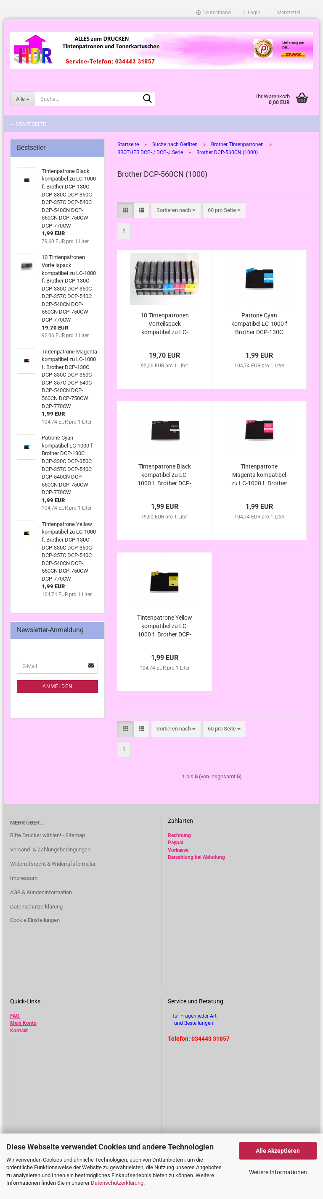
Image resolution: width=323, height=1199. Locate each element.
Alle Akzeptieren (278, 1150)
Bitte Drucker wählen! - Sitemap (47, 835)
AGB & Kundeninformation (41, 892)
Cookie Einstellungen (35, 920)
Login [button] (252, 13)
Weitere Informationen (278, 1172)
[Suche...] (22, 98)
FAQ (14, 1016)
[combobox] (176, 210)
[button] (213, 12)
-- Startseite (28, 124)
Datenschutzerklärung (117, 1183)
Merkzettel (286, 13)
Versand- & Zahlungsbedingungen (50, 849)
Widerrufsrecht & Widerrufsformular (52, 864)
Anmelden (57, 686)
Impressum (23, 878)
